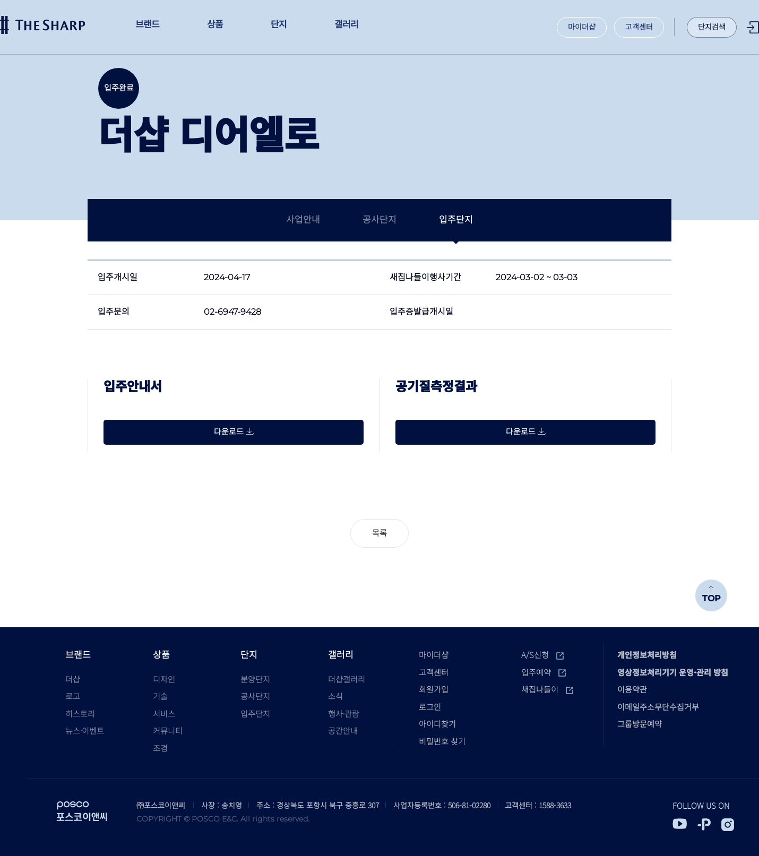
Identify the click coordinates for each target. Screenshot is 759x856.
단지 (248, 654)
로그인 (753, 27)
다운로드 (234, 432)
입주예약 (543, 672)
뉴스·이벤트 (84, 730)
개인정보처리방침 (647, 654)
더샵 (42, 25)
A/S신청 (542, 654)
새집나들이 (547, 689)
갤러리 (340, 654)
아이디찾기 (437, 723)
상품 (161, 654)
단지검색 (712, 27)
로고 (72, 696)
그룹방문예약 (639, 723)
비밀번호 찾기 (442, 741)
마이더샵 (582, 27)
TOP (711, 594)
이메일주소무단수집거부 (658, 706)
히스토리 (80, 713)
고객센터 (639, 27)
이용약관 (632, 689)
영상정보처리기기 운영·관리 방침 (672, 672)
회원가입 (433, 689)
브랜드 (78, 654)
